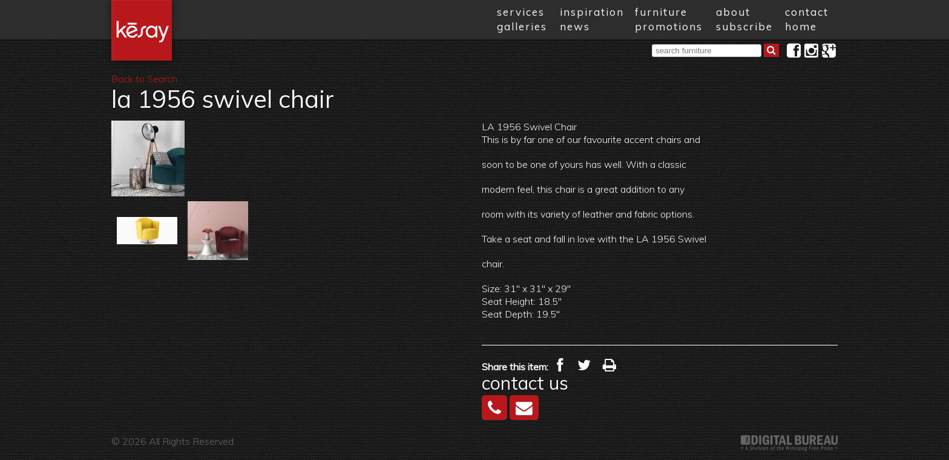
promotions (669, 26)
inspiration (592, 11)
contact (807, 11)
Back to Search (144, 79)
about (733, 11)
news (575, 26)
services (521, 11)
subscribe (744, 26)
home (801, 26)
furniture (661, 11)
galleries (522, 26)
